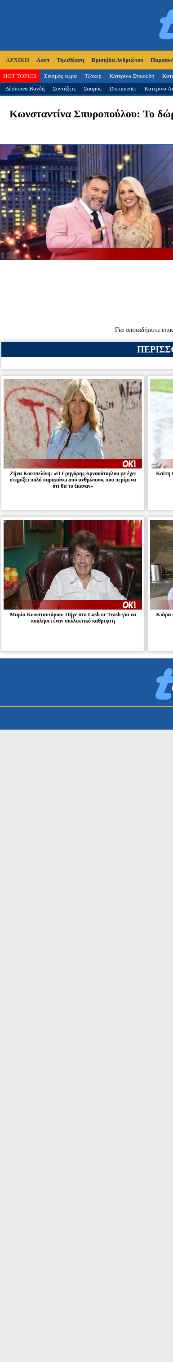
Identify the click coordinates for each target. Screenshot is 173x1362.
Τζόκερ (93, 76)
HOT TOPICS (19, 76)
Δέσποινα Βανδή (25, 88)
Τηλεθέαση (70, 59)
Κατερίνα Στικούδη (132, 76)
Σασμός (93, 88)
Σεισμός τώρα (60, 76)
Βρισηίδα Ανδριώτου (117, 59)
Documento (123, 88)
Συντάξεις (64, 88)
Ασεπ (42, 59)
